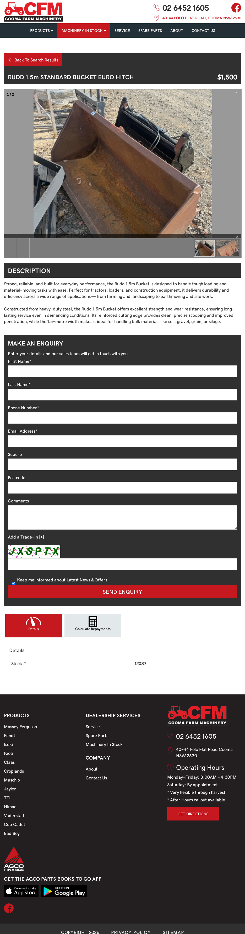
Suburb (15, 454)
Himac (10, 806)
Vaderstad (14, 815)
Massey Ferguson (20, 726)
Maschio (12, 780)
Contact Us (96, 777)
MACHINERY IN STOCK (84, 30)
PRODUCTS (41, 30)
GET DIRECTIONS (193, 813)
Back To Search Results (33, 59)
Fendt (9, 735)
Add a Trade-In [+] (26, 537)
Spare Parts (97, 735)
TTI (7, 797)
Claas (9, 762)
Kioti (8, 753)
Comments (18, 500)
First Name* (19, 361)
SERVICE (122, 30)
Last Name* (19, 384)
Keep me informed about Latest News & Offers (59, 579)
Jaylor (10, 788)
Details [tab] (33, 628)
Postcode (16, 477)
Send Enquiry (122, 591)
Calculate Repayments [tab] (93, 628)
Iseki (8, 744)
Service (93, 726)
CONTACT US (203, 30)
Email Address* (22, 431)
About (176, 30)
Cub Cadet (14, 824)
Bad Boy (12, 833)
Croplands (14, 771)
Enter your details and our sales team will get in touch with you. (68, 353)
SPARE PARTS (150, 30)
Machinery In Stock (104, 744)
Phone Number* (23, 407)
